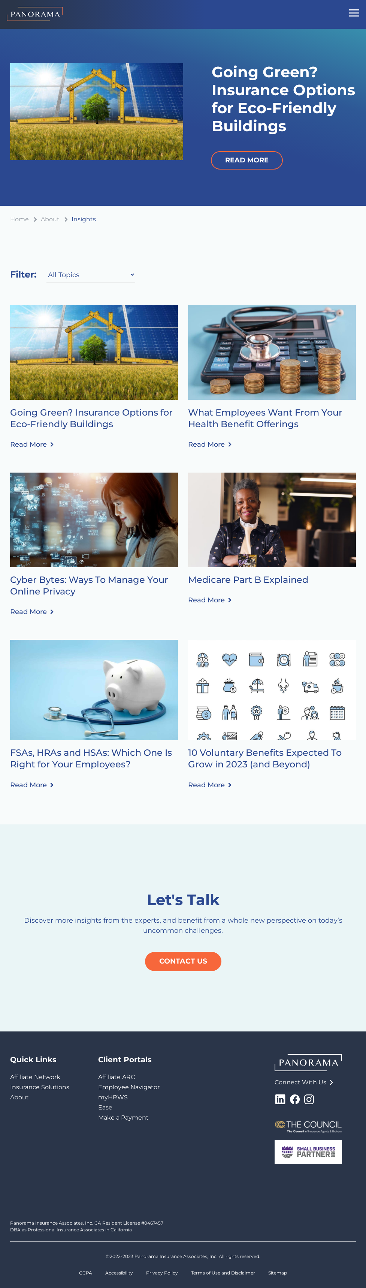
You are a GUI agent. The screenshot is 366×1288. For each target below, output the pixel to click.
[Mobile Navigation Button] (354, 14)
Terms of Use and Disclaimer (223, 1273)
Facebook (294, 1099)
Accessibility (119, 1273)
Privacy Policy (162, 1273)
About (19, 1097)
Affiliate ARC (116, 1077)
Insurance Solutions (39, 1087)
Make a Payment (123, 1117)
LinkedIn (280, 1099)
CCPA (85, 1273)
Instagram (309, 1099)
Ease (105, 1107)
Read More (28, 444)
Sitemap (277, 1273)
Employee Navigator (129, 1087)
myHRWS (113, 1097)
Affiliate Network (35, 1077)
